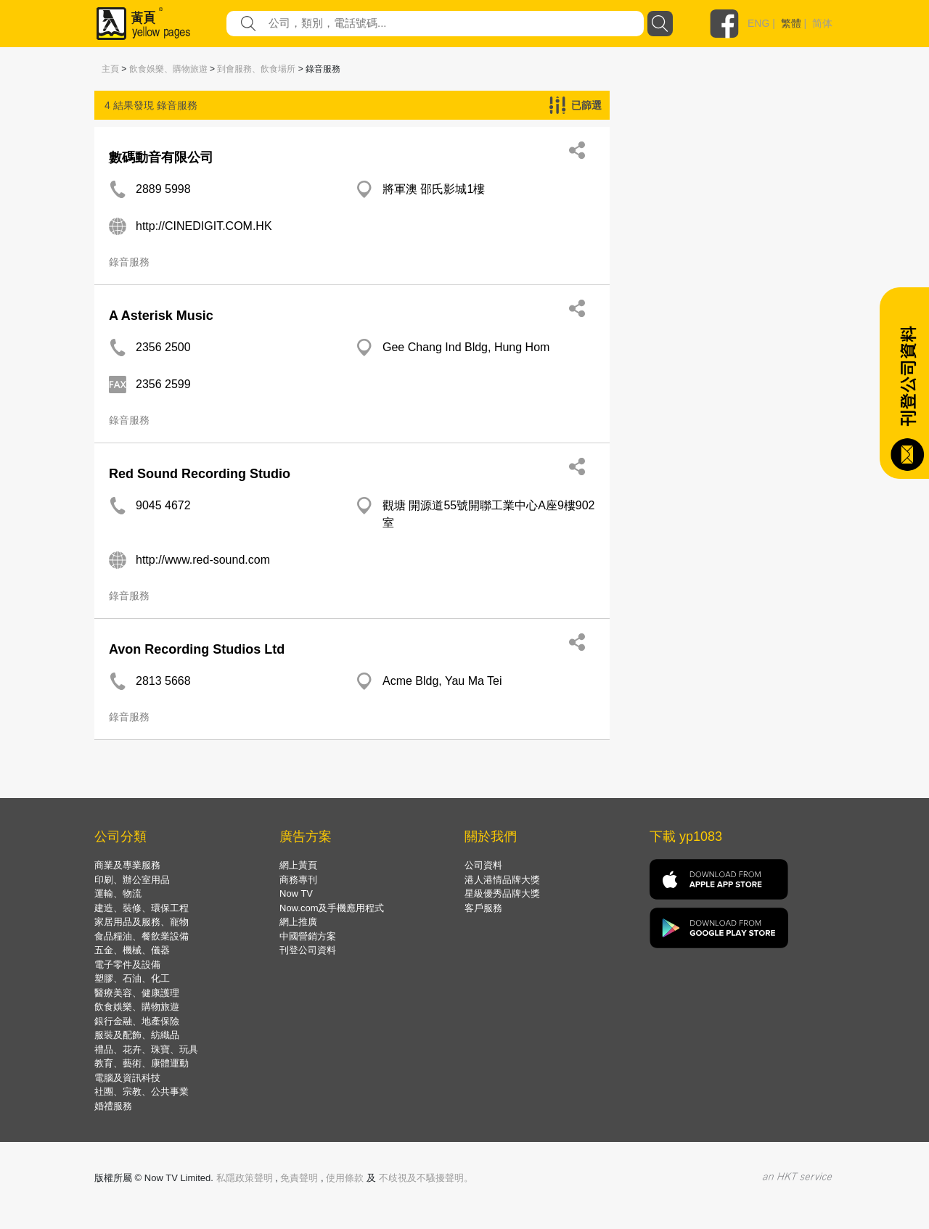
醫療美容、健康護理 (136, 992)
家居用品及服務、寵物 (141, 921)
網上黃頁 (298, 865)
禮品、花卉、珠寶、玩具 (146, 1049)
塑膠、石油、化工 (132, 978)
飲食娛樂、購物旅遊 (168, 69)
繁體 (791, 23)
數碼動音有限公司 (161, 157)
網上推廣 (298, 921)
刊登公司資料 (307, 950)
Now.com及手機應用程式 (331, 908)
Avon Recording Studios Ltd (197, 649)
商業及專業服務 (127, 865)
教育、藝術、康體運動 (141, 1063)
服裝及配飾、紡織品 (136, 1034)
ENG (758, 23)
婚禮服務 (113, 1106)
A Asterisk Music (161, 315)
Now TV (296, 893)
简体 (822, 23)
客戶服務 (483, 908)
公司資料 (483, 865)
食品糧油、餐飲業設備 (141, 936)
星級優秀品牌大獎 (502, 893)
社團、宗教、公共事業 (141, 1091)
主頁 (110, 69)
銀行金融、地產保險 (136, 1021)
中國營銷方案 (307, 936)
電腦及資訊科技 (127, 1077)
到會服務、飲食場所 (256, 69)
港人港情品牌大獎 (502, 879)
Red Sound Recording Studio (199, 473)
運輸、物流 (118, 893)
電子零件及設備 (127, 964)
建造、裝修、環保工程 (141, 908)
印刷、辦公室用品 (132, 879)
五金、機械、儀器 (132, 950)
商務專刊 (298, 879)
